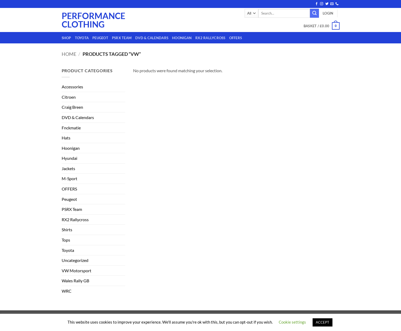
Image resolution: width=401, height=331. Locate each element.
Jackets (68, 168)
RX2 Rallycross (210, 38)
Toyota (82, 38)
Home (69, 54)
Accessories (72, 86)
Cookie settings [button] (292, 322)
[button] (328, 13)
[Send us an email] (332, 4)
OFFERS (235, 38)
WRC (66, 290)
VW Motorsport (76, 270)
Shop (66, 38)
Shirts (67, 229)
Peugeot (100, 38)
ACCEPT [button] (322, 322)
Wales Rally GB (75, 280)
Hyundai (69, 158)
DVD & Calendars (151, 38)
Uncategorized (75, 260)
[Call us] (337, 4)
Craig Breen (72, 107)
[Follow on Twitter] (326, 4)
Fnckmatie (71, 127)
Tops (66, 239)
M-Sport (69, 178)
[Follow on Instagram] (321, 4)
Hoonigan (182, 38)
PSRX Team (122, 38)
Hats (66, 137)
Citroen (69, 96)
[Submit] (314, 13)
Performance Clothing (83, 20)
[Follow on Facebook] (316, 4)
